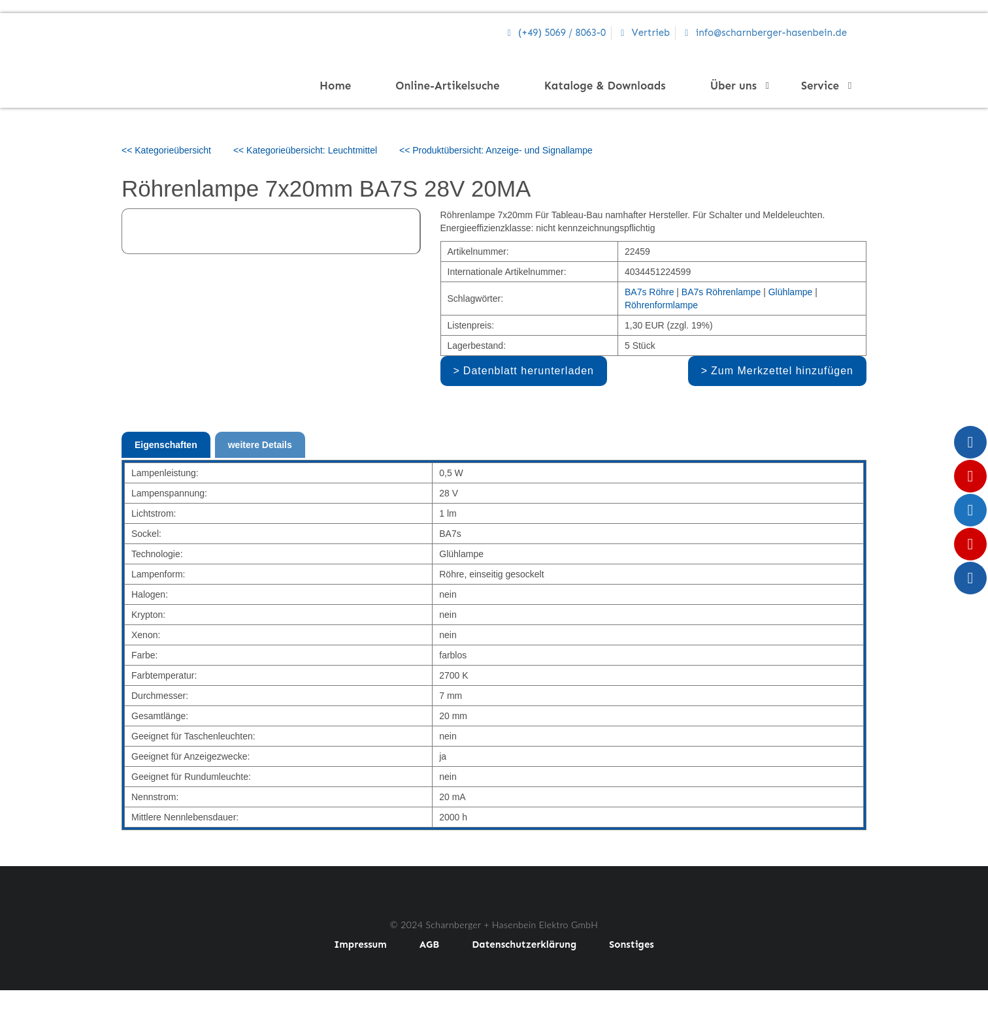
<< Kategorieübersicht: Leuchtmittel (305, 150)
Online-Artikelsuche (447, 85)
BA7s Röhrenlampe (721, 292)
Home (335, 85)
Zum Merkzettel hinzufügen (782, 370)
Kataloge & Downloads (605, 85)
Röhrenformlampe (661, 305)
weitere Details (260, 445)
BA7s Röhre (649, 292)
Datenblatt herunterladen (528, 370)
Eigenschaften (166, 445)
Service (824, 85)
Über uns (737, 85)
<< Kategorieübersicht (166, 150)
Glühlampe (790, 292)
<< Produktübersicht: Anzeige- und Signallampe (496, 150)
